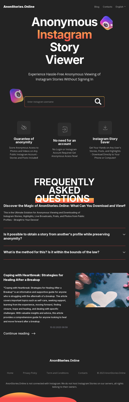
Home (10, 372)
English (120, 6)
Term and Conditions (58, 372)
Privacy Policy (30, 372)
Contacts (107, 6)
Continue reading (20, 333)
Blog (96, 6)
